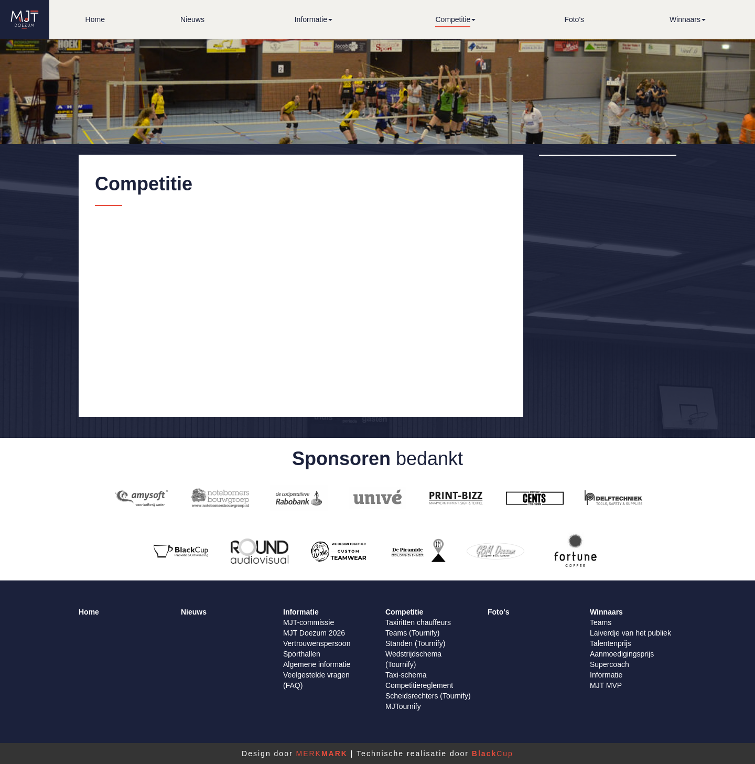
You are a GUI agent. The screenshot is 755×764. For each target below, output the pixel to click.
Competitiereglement (419, 685)
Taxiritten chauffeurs (418, 622)
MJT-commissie (308, 622)
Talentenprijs (610, 643)
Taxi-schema (406, 675)
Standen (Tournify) (415, 643)
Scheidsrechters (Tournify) (428, 696)
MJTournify (403, 706)
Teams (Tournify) (412, 633)
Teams (600, 622)
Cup (492, 753)
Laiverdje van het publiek (630, 633)
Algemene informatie (316, 664)
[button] (313, 19)
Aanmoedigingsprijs (622, 654)
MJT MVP (606, 685)
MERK (321, 753)
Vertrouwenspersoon (316, 643)
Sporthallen (301, 654)
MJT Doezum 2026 (314, 633)
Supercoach (609, 664)
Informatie (606, 675)
